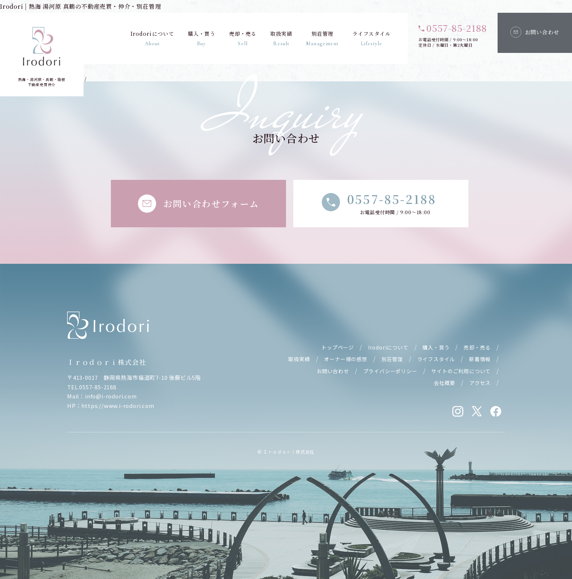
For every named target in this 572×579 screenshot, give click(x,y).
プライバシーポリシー (390, 371)
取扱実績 (281, 38)
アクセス (480, 382)
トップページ (337, 347)
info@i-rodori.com (111, 396)
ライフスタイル (371, 38)
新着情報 (480, 359)
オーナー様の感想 (345, 359)
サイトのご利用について (461, 371)
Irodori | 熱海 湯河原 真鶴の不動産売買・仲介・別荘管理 (80, 6)
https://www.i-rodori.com (117, 405)
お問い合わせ (333, 371)
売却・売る (242, 38)
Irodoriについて (152, 38)
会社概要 (444, 382)
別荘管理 (322, 38)
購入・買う (201, 38)
